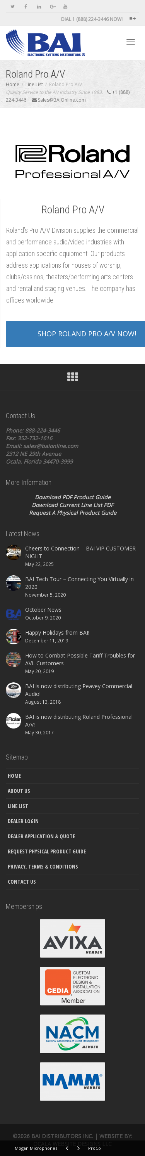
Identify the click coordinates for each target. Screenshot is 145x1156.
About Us (19, 790)
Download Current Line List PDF (72, 505)
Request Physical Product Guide (47, 851)
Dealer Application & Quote (41, 836)
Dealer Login (23, 821)
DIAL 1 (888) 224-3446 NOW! (92, 19)
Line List (18, 806)
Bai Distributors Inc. (62, 1136)
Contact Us (22, 881)
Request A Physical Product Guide (72, 512)
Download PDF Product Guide (73, 497)
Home (14, 775)
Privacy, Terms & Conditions (43, 866)
